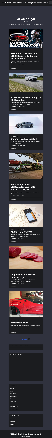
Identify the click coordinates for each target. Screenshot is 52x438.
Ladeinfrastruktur (14, 406)
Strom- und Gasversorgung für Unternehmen (30, 51)
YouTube (12, 419)
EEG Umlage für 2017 (21, 232)
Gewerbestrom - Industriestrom (18, 229)
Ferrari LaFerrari (19, 322)
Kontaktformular (14, 409)
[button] (3, 3)
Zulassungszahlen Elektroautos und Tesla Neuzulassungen (23, 187)
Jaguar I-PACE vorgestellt (24, 138)
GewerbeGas (13, 401)
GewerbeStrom (13, 396)
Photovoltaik (13, 404)
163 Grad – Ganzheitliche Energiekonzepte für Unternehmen (25, 3)
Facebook (12, 424)
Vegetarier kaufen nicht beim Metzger (23, 276)
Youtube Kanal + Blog (15, 51)
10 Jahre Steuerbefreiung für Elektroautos (26, 98)
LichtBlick (12, 391)
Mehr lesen (13, 68)
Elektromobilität (14, 136)
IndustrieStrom (13, 398)
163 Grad (12, 388)
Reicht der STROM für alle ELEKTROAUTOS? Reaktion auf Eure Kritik (25, 56)
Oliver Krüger (13, 393)
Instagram (12, 421)
